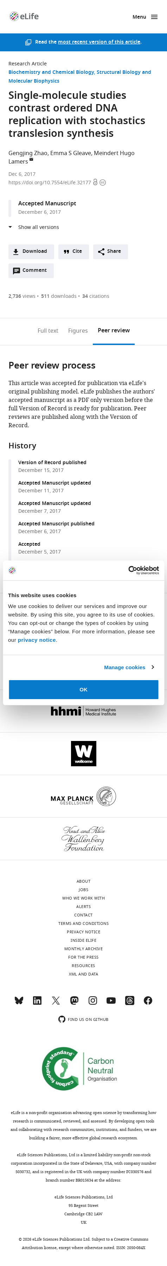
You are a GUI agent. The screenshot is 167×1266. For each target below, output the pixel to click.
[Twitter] (56, 1003)
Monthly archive (83, 949)
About (84, 881)
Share (114, 252)
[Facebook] (148, 1003)
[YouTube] (111, 1003)
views (22, 296)
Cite (77, 252)
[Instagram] (93, 1003)
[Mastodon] (74, 1003)
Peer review (114, 330)
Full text (48, 331)
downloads (59, 296)
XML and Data (83, 974)
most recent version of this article (99, 42)
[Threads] (130, 1003)
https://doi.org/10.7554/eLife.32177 (50, 182)
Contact (83, 915)
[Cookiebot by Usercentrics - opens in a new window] (128, 570)
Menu (139, 17)
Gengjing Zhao (27, 153)
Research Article (27, 64)
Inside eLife (83, 940)
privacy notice (37, 640)
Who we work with (83, 898)
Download (35, 252)
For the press (83, 957)
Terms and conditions (83, 923)
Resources (83, 965)
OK (83, 689)
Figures (78, 331)
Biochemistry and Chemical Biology (51, 73)
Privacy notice (83, 932)
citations (95, 296)
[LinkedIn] (37, 1003)
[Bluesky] (19, 1003)
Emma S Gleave (70, 153)
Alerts (83, 906)
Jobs (83, 890)
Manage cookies (124, 667)
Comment (37, 272)
